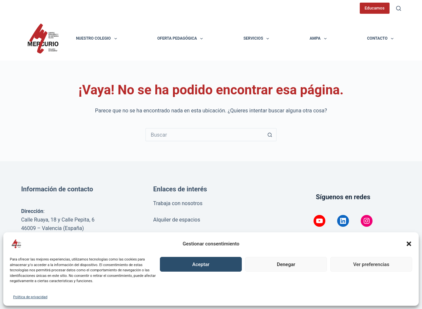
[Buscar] (398, 8)
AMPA (319, 39)
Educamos (375, 8)
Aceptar (201, 264)
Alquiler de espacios (176, 220)
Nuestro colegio (98, 39)
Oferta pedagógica (181, 39)
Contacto (381, 39)
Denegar (286, 264)
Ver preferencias (371, 264)
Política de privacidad (30, 297)
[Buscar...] (204, 134)
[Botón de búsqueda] (270, 134)
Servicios (257, 39)
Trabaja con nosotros (177, 203)
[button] (409, 244)
